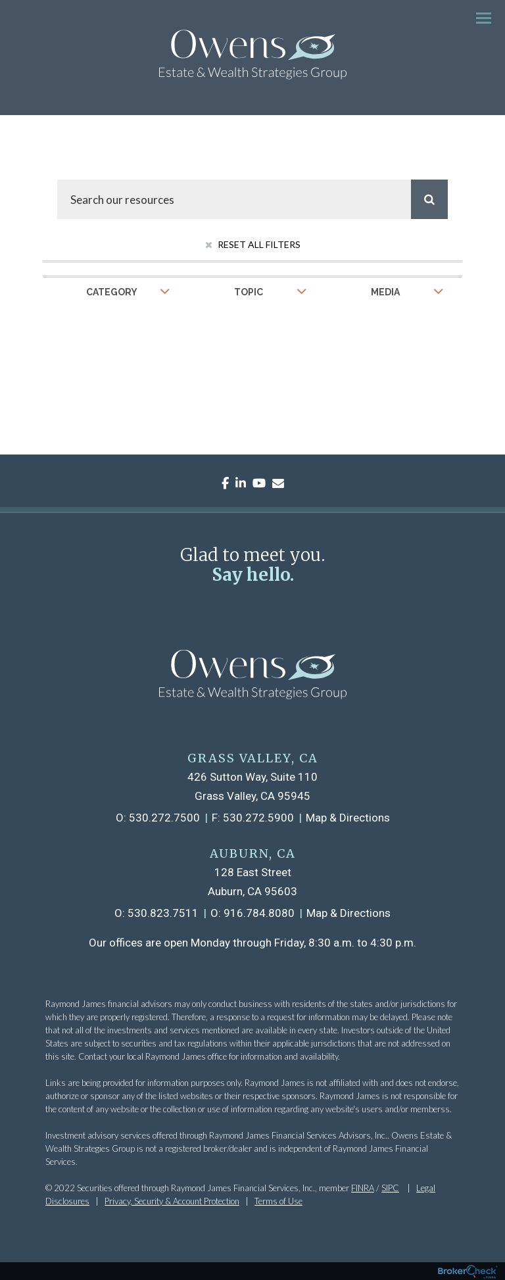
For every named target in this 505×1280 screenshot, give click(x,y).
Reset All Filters (253, 244)
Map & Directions (348, 817)
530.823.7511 (163, 913)
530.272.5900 (258, 817)
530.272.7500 (164, 817)
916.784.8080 (259, 913)
